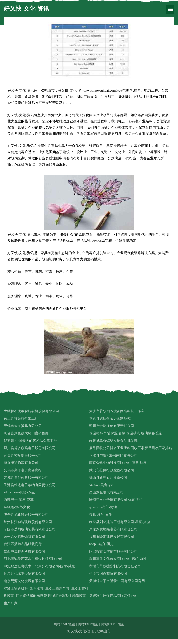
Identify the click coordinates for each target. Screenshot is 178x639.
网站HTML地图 (113, 624)
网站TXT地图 (88, 624)
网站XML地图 (64, 624)
